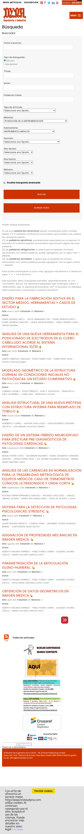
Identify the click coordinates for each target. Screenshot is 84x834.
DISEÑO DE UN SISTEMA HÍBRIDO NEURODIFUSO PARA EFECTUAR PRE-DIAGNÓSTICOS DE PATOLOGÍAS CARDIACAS (40, 439)
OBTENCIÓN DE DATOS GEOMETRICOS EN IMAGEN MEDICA (35, 593)
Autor (7, 83)
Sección (8, 138)
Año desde (10, 148)
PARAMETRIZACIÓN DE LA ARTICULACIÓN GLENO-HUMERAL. (35, 565)
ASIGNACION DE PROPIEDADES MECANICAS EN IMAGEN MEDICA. (39, 537)
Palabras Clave (12, 95)
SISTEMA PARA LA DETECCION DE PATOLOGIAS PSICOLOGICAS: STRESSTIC (39, 509)
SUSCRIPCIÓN (31, 2)
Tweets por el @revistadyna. (14, 747)
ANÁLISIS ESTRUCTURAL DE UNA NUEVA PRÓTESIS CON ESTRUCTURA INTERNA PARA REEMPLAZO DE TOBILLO (41, 407)
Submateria (11, 127)
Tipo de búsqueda (14, 57)
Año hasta (9, 159)
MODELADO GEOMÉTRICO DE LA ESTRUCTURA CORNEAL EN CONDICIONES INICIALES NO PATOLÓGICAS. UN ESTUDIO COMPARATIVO (39, 374)
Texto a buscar (12, 43)
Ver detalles (18, 829)
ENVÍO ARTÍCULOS (12, 2)
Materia (8, 117)
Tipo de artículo (13, 107)
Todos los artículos (23, 637)
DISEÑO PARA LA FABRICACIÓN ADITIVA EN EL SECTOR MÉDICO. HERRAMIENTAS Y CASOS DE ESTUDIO (38, 302)
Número (8, 169)
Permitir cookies (43, 791)
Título (7, 71)
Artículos (10, 60)
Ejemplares (11, 64)
